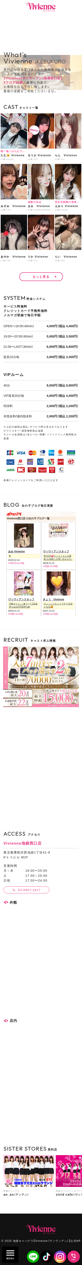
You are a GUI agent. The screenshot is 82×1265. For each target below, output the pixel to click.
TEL (73, 1259)
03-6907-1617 (29, 890)
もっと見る (41, 276)
